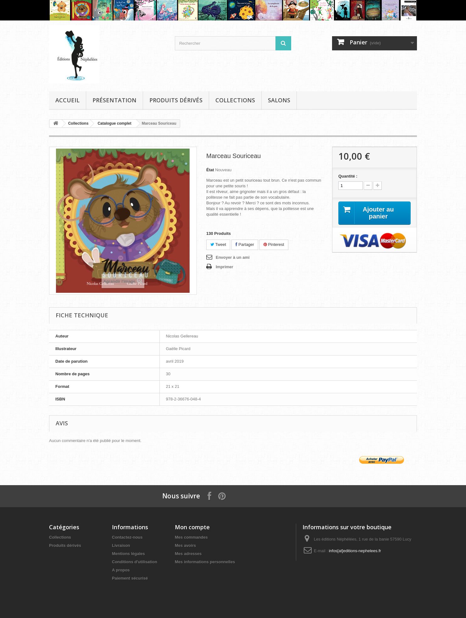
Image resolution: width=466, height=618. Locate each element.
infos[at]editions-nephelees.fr (355, 550)
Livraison (121, 545)
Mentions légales (128, 553)
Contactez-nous (127, 537)
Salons (279, 100)
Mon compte (192, 527)
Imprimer (224, 266)
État (210, 169)
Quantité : (348, 176)
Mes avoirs (185, 545)
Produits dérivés (175, 100)
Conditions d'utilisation (134, 561)
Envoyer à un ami (233, 257)
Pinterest (274, 244)
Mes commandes (191, 537)
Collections (235, 100)
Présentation (114, 100)
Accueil (67, 100)
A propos (121, 570)
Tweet (218, 244)
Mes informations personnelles (205, 561)
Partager (245, 244)
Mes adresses (188, 553)
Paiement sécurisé (130, 578)
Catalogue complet (114, 123)
